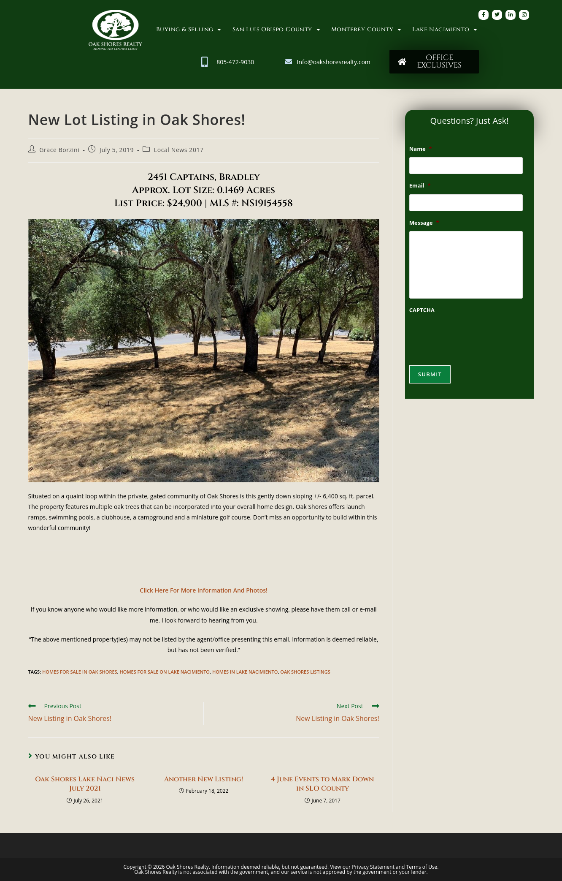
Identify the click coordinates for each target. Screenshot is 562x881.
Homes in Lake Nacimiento (245, 672)
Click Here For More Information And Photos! (203, 590)
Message (424, 222)
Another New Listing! (203, 779)
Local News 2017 (179, 150)
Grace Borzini (59, 150)
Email (420, 185)
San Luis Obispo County (276, 29)
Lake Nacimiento (444, 29)
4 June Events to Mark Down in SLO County (322, 784)
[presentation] (473, 335)
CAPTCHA (422, 310)
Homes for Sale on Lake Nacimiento (164, 672)
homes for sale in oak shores (79, 672)
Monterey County (366, 29)
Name (420, 148)
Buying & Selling (189, 29)
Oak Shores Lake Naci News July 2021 (85, 784)
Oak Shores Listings (305, 672)
